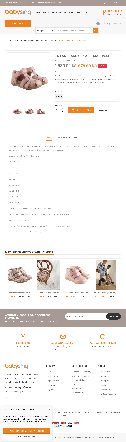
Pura (92, 412)
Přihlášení (51, 385)
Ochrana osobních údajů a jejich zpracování (81, 380)
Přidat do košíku (81, 110)
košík (108, 23)
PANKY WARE (57, 437)
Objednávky (105, 376)
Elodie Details (68, 412)
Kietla (86, 412)
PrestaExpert (82, 437)
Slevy (49, 372)
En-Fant (57, 412)
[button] (108, 23)
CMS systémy (100, 437)
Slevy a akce (101, 412)
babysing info (114, 412)
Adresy (103, 385)
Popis (49, 137)
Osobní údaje (106, 372)
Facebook (6, 398)
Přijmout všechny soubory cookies (26, 430)
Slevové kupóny (107, 389)
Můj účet (50, 389)
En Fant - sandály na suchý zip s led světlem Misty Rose (48, 293)
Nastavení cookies (26, 437)
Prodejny (77, 388)
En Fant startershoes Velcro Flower (20, 293)
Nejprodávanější (54, 380)
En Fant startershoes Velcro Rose (77, 293)
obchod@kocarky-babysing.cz (50, 3)
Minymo (78, 412)
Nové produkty (53, 376)
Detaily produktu (69, 137)
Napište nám (78, 393)
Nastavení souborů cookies (108, 396)
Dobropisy (104, 380)
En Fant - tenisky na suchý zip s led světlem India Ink (106, 293)
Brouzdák (111, 437)
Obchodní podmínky (82, 372)
